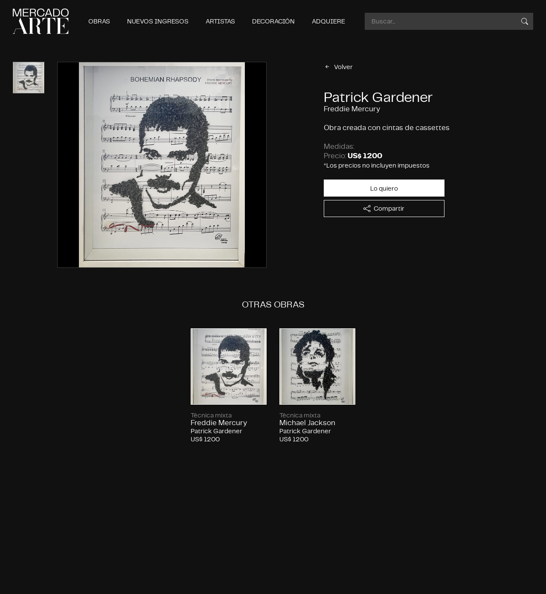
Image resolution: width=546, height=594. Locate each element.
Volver (338, 66)
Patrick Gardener (378, 97)
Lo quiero (384, 188)
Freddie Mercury (219, 422)
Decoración (273, 21)
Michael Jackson (307, 422)
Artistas (220, 21)
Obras (99, 21)
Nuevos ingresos (158, 21)
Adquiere (328, 21)
